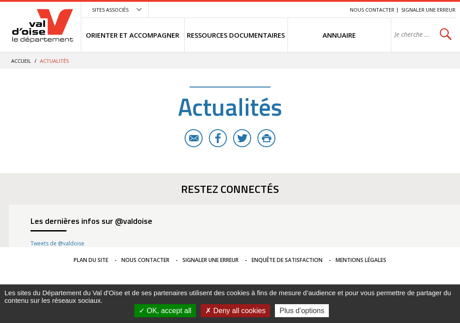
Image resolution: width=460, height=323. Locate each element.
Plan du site (91, 260)
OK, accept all (165, 310)
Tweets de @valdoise (57, 243)
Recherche (331, 9)
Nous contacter (372, 9)
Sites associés (110, 9)
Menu (277, 9)
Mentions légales (361, 260)
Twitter (242, 138)
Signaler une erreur (428, 9)
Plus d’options (301, 310)
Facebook (218, 138)
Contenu (301, 9)
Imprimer (266, 138)
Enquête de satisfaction (287, 260)
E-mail (194, 138)
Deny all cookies (235, 310)
